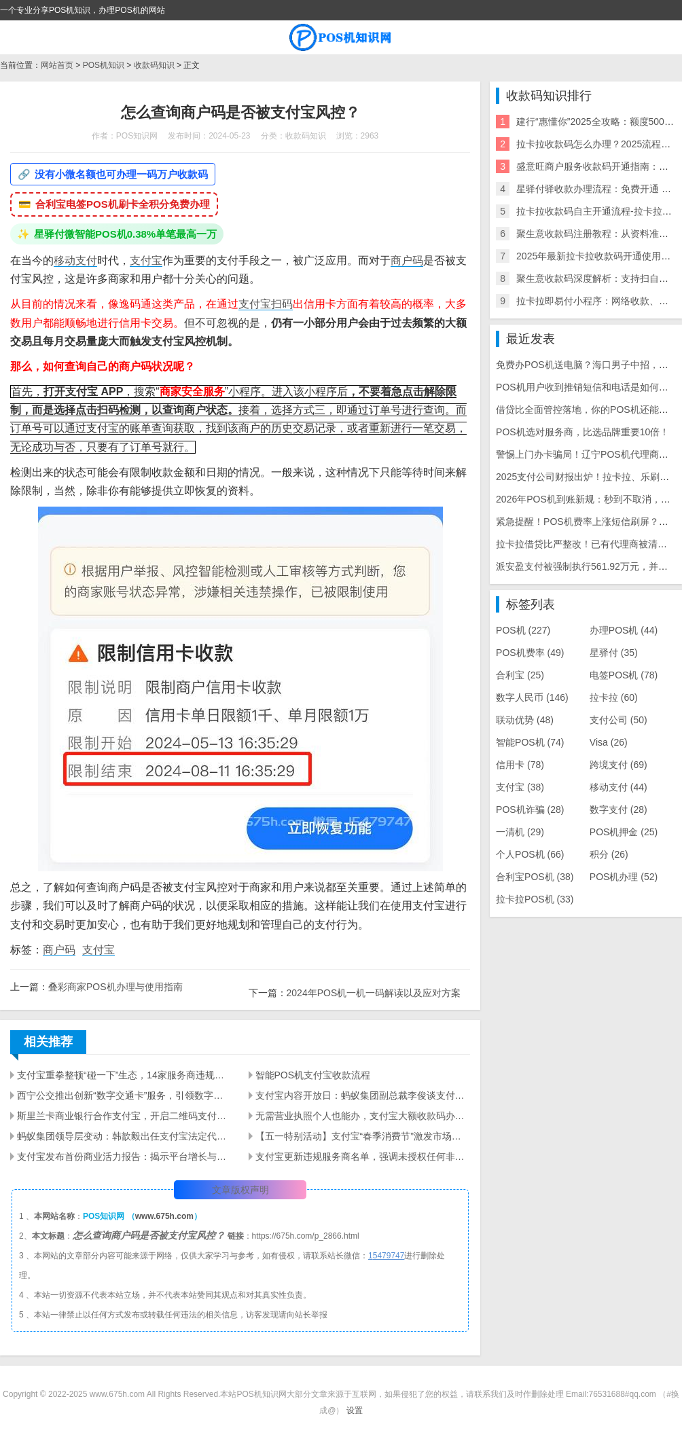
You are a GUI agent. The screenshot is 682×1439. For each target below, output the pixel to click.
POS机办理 (624, 876)
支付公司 (618, 719)
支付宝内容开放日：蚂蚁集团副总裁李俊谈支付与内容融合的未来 (363, 1095)
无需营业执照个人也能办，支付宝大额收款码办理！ (363, 1115)
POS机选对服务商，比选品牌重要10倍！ (582, 431)
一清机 (520, 831)
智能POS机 (530, 742)
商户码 (407, 260)
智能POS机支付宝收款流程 (313, 1075)
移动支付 (75, 260)
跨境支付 (618, 764)
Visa (609, 742)
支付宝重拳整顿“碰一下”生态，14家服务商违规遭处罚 (124, 1075)
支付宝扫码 (265, 304)
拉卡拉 (614, 697)
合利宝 (520, 675)
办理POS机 (624, 630)
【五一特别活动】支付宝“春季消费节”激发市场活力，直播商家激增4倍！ (363, 1136)
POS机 (523, 630)
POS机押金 (624, 831)
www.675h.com (164, 1216)
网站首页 (57, 65)
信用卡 (520, 764)
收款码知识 (154, 65)
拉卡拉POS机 (534, 899)
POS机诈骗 (530, 809)
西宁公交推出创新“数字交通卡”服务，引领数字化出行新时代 (124, 1095)
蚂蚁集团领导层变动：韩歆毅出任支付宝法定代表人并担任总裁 (124, 1136)
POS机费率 (530, 652)
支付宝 (146, 260)
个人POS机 (530, 854)
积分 (609, 854)
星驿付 (614, 652)
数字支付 (618, 809)
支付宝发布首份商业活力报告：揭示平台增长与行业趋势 (124, 1156)
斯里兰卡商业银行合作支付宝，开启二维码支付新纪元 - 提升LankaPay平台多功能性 (124, 1115)
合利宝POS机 (534, 876)
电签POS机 (624, 675)
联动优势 (525, 719)
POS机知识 (103, 65)
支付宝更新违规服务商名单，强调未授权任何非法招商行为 (363, 1156)
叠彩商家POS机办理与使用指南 (115, 986)
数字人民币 (532, 697)
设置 (354, 1410)
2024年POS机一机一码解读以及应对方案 (374, 992)
